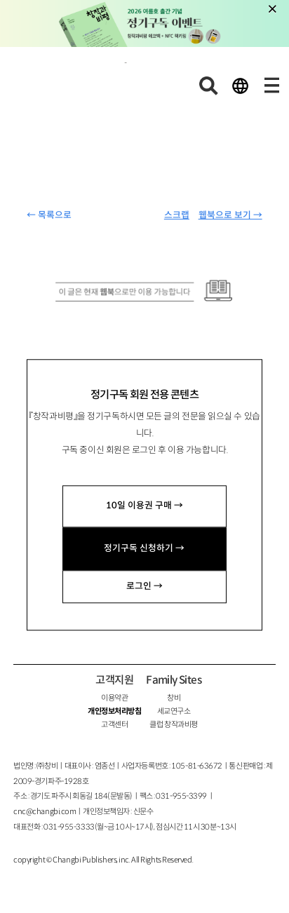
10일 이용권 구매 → (144, 506)
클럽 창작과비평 (173, 724)
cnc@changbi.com (44, 811)
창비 (173, 698)
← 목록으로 (49, 215)
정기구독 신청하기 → (144, 548)
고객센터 (114, 724)
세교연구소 (174, 711)
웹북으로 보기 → (230, 215)
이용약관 (114, 698)
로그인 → (144, 586)
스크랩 (176, 215)
